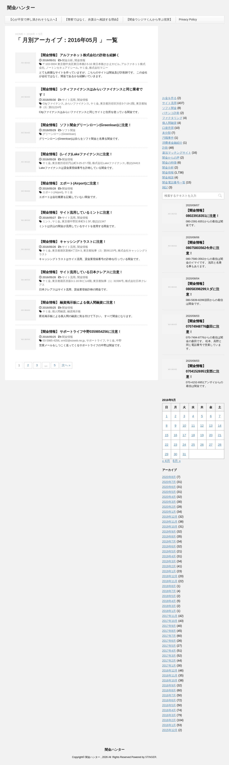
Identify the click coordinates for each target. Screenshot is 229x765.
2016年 (30, 34)
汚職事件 (168, 137)
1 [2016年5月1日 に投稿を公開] (166, 416)
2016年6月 (169, 700)
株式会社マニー (98, 67)
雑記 (165, 187)
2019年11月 (170, 521)
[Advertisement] (193, 62)
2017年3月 (169, 655)
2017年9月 (169, 625)
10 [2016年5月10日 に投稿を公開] (184, 425)
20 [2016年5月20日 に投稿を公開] (211, 435)
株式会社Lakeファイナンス (108, 163)
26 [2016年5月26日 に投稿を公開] (202, 444)
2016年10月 (170, 680)
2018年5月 (169, 596)
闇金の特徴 (169, 162)
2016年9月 (169, 685)
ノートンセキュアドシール (62, 67)
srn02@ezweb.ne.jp (73, 340)
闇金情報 (79, 60)
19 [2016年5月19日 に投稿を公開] (202, 435)
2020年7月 (169, 482)
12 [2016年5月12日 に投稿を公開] (202, 425)
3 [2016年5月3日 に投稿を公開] (184, 416)
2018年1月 (169, 611)
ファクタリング (172, 118)
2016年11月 (170, 675)
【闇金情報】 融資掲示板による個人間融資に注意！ (77, 302)
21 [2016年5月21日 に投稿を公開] (219, 435)
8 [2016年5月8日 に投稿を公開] (166, 425)
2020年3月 (169, 501)
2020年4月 (169, 496)
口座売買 (168, 127)
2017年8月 (169, 630)
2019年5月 (169, 551)
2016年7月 (169, 695)
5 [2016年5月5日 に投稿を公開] (202, 416)
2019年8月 (169, 536)
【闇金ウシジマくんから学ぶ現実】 (149, 19)
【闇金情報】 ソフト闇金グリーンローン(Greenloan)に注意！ (85, 125)
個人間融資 (59, 311)
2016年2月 (169, 720)
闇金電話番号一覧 (173, 182)
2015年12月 (170, 730)
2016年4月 (169, 710)
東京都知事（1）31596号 (108, 281)
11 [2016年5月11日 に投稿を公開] (193, 425)
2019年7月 (169, 541)
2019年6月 (169, 546)
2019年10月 (170, 526)
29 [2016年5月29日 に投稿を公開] (166, 454)
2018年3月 (169, 606)
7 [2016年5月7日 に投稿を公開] (219, 416)
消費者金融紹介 (172, 142)
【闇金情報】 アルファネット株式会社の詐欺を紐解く (79, 55)
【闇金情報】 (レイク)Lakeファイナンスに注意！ (76, 154)
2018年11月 (170, 581)
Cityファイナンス (53, 103)
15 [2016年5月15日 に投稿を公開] (166, 435)
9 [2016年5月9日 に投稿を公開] (175, 425)
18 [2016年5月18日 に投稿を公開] (193, 435)
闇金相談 (168, 177)
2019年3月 (169, 561)
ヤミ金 (84, 67)
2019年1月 (169, 571)
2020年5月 (169, 491)
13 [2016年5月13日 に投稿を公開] (211, 425)
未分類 (166, 132)
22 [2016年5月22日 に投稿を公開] (166, 444)
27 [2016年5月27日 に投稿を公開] (211, 444)
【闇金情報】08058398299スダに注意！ (202, 289)
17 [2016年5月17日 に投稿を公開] (184, 435)
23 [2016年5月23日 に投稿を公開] (175, 444)
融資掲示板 (74, 311)
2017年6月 (169, 640)
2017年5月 (169, 645)
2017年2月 (169, 660)
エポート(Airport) (53, 192)
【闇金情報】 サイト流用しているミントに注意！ (76, 212)
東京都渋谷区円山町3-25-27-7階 (71, 163)
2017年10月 (170, 621)
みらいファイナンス (77, 103)
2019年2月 (169, 566)
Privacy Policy (188, 19)
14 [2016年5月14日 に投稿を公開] (219, 425)
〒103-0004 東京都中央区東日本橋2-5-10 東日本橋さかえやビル (81, 64)
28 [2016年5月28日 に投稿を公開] (219, 444)
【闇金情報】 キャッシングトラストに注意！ (72, 241)
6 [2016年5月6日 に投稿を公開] (211, 416)
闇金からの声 (171, 157)
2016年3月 (169, 715)
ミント (47, 221)
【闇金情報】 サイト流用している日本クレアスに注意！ (81, 272)
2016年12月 (170, 670)
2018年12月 (170, 576)
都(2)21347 (99, 221)
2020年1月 (169, 511)
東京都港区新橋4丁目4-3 (67, 250)
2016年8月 (169, 690)
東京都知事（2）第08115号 (99, 250)
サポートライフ (95, 340)
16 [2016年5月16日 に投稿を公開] (175, 435)
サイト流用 (69, 99)
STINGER (150, 757)
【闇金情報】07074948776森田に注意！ (202, 326)
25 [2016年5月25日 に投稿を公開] (193, 444)
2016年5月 (169, 705)
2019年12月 (170, 516)
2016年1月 (169, 725)
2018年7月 (169, 591)
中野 (118, 340)
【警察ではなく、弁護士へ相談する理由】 (92, 19)
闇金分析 (67, 60)
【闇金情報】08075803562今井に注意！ (202, 248)
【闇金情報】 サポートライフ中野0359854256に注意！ (80, 331)
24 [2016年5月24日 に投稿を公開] (184, 444)
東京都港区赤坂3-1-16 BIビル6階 (72, 281)
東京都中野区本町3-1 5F (76, 221)
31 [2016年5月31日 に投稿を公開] (184, 454)
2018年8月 (169, 586)
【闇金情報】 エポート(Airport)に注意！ (69, 183)
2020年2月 (169, 506)
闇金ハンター (21, 8)
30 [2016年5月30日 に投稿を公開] (175, 454)
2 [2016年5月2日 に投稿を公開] (175, 416)
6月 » (177, 461)
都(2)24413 (133, 163)
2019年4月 (169, 556)
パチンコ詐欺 (171, 113)
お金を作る (169, 98)
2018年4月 (169, 601)
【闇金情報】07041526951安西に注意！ (202, 371)
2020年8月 (169, 477)
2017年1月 (169, 665)
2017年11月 (170, 616)
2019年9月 (169, 531)
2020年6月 (169, 486)
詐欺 (165, 147)
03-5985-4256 (51, 340)
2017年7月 (169, 635)
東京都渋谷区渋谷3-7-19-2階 (117, 103)
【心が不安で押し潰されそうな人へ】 (33, 19)
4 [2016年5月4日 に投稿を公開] (193, 416)
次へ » (66, 365)
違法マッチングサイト (176, 152)
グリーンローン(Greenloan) (59, 133)
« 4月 (166, 461)
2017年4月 (169, 650)
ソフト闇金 (69, 130)
